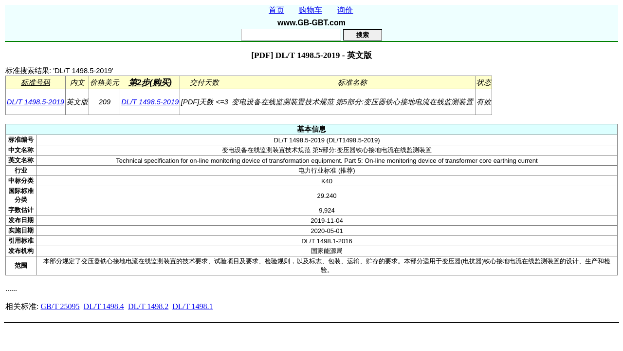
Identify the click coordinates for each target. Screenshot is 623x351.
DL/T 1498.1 (192, 306)
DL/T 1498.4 (104, 306)
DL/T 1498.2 (148, 306)
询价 (345, 10)
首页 (276, 10)
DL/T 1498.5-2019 (35, 102)
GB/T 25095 (59, 306)
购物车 (310, 10)
